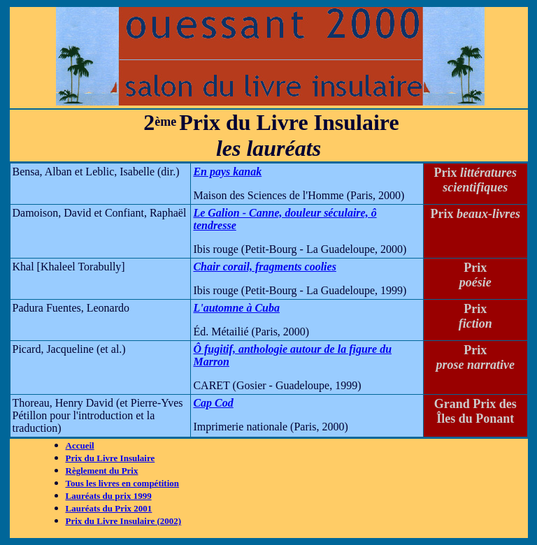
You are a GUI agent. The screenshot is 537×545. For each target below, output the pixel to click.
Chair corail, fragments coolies (264, 266)
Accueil (80, 445)
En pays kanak (227, 171)
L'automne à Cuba (236, 308)
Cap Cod (213, 403)
